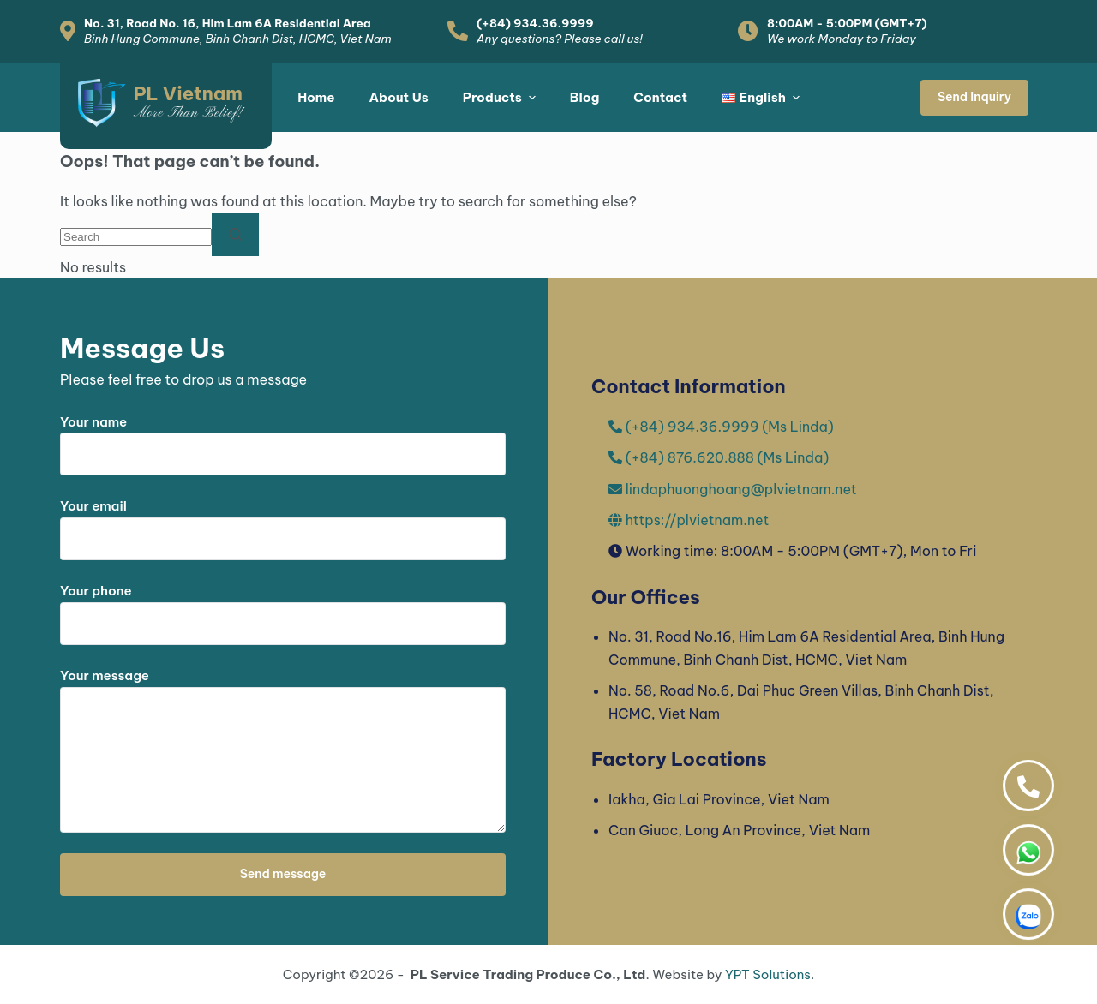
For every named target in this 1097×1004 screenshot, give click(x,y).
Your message (283, 750)
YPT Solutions (768, 974)
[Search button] (235, 234)
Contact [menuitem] (660, 97)
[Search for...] (136, 237)
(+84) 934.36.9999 (535, 23)
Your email (283, 522)
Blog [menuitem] (585, 97)
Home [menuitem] (315, 97)
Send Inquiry (974, 97)
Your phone (283, 607)
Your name (283, 438)
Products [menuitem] (501, 97)
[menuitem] (760, 97)
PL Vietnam (188, 93)
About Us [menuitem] (398, 97)
